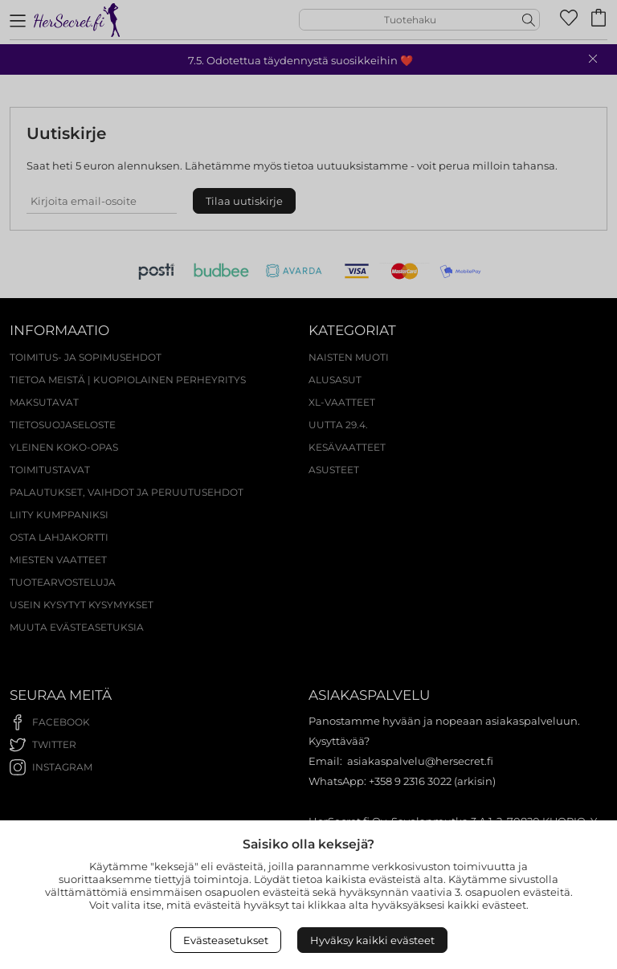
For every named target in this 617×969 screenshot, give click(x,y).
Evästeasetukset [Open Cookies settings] (225, 940)
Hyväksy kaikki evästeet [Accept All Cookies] (372, 940)
